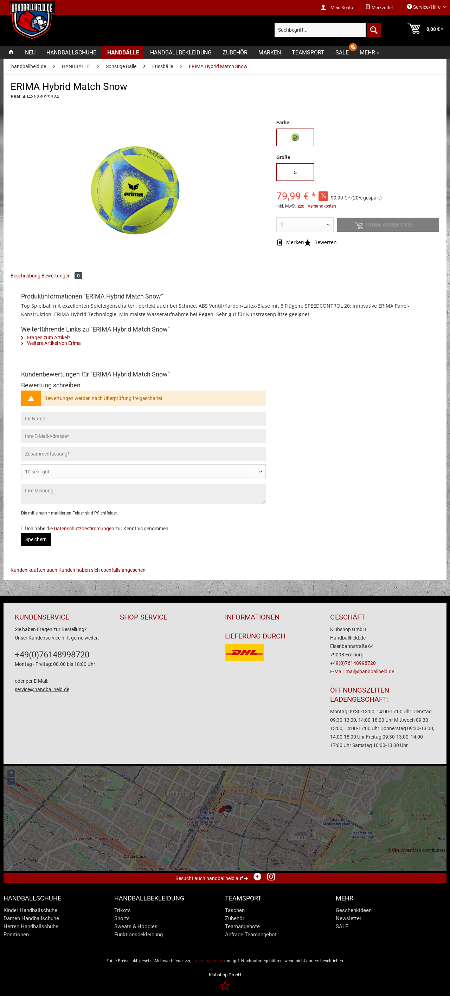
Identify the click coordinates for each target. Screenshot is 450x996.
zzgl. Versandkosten (317, 206)
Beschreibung (25, 276)
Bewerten (320, 242)
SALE (342, 926)
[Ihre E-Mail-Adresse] (143, 436)
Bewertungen (61, 276)
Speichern (36, 539)
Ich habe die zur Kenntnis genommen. (98, 528)
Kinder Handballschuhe (30, 910)
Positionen (16, 934)
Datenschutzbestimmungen (84, 528)
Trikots (122, 910)
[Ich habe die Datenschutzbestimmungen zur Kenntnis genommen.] (23, 528)
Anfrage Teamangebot (251, 934)
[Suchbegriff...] (328, 30)
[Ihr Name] (143, 419)
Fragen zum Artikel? (45, 337)
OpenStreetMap (406, 850)
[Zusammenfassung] (143, 454)
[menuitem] (378, 7)
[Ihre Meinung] (143, 494)
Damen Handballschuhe (31, 918)
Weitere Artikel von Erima (51, 343)
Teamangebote (242, 926)
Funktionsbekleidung (138, 934)
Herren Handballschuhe (31, 926)
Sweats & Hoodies (136, 926)
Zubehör (234, 918)
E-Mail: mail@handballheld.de (362, 671)
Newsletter (348, 918)
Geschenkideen (354, 910)
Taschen (235, 910)
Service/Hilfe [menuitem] (424, 7)
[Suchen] (373, 30)
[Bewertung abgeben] (143, 471)
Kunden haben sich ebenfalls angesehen (102, 570)
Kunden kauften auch (34, 570)
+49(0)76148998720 (52, 655)
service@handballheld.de (42, 689)
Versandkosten (209, 960)
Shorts (122, 918)
